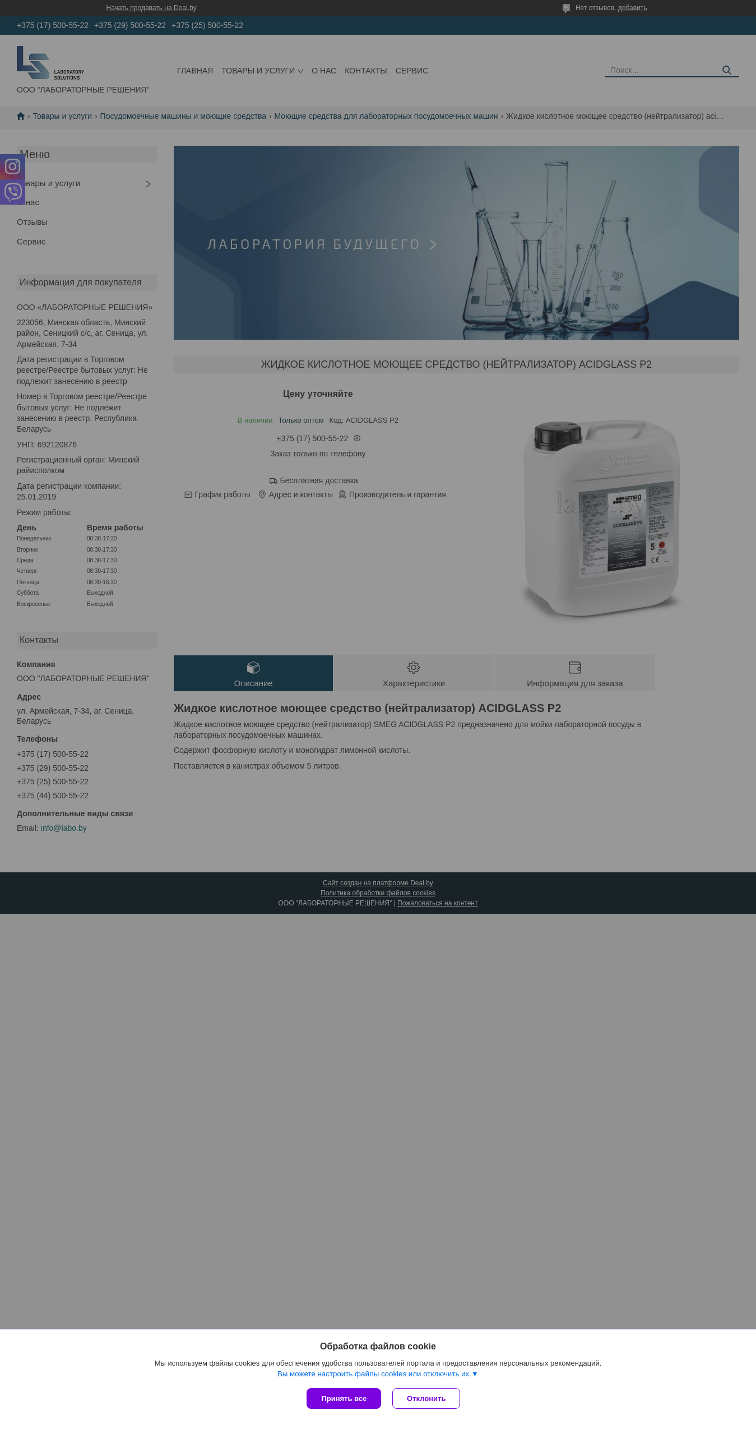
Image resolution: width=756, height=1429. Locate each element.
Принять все (344, 1398)
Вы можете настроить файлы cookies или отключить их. (374, 1374)
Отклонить (426, 1398)
